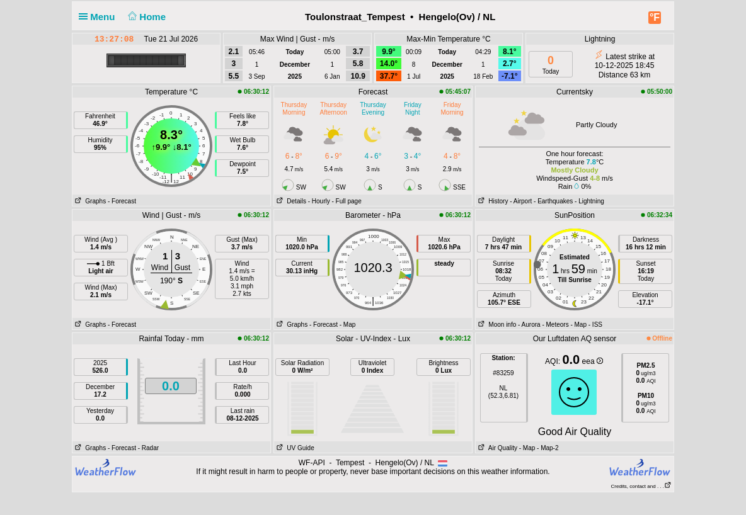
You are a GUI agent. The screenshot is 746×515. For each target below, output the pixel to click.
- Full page (346, 201)
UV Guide (294, 447)
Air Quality (496, 447)
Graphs (89, 201)
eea (592, 361)
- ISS (595, 324)
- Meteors (555, 324)
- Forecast (122, 201)
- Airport (521, 201)
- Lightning (589, 201)
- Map (348, 324)
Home (145, 16)
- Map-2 (546, 447)
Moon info (496, 324)
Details (290, 201)
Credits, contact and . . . (641, 486)
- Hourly (319, 201)
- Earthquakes (553, 201)
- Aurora (529, 324)
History (492, 201)
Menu (99, 16)
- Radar (148, 447)
